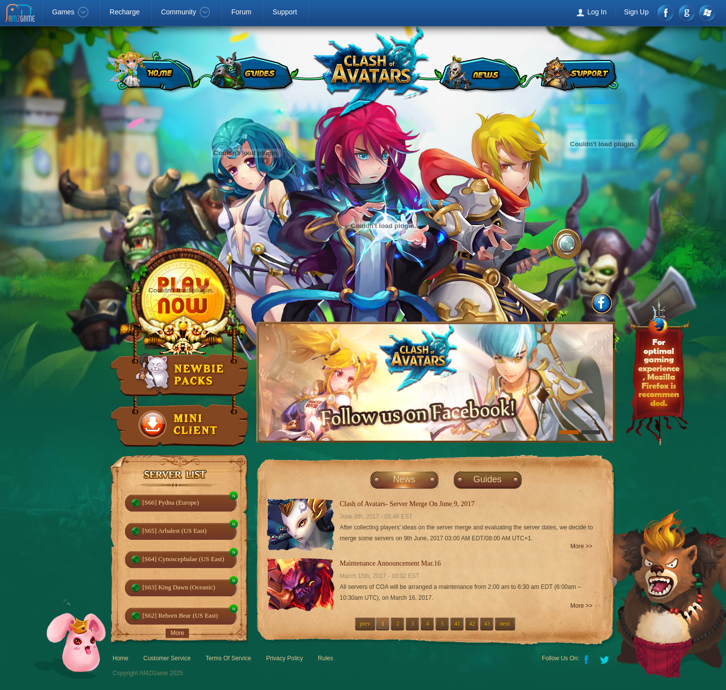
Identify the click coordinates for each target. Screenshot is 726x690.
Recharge (125, 12)
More (177, 633)
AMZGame (21, 13)
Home (120, 658)
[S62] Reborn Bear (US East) (180, 615)
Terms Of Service (228, 658)
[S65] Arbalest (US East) (174, 530)
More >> (581, 546)
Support (285, 12)
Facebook (666, 13)
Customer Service (166, 658)
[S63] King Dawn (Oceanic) (178, 587)
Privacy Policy (284, 658)
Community (185, 12)
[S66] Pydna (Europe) (170, 502)
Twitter (605, 659)
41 (457, 623)
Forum (241, 12)
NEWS (480, 72)
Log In (596, 12)
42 (472, 623)
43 (487, 623)
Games (70, 12)
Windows (707, 13)
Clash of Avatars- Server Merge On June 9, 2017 (407, 504)
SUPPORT (578, 72)
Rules (325, 658)
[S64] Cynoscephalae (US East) (183, 559)
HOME (151, 72)
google (686, 13)
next (505, 623)
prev (365, 623)
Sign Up (636, 12)
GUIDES (252, 72)
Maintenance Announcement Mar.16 (390, 563)
